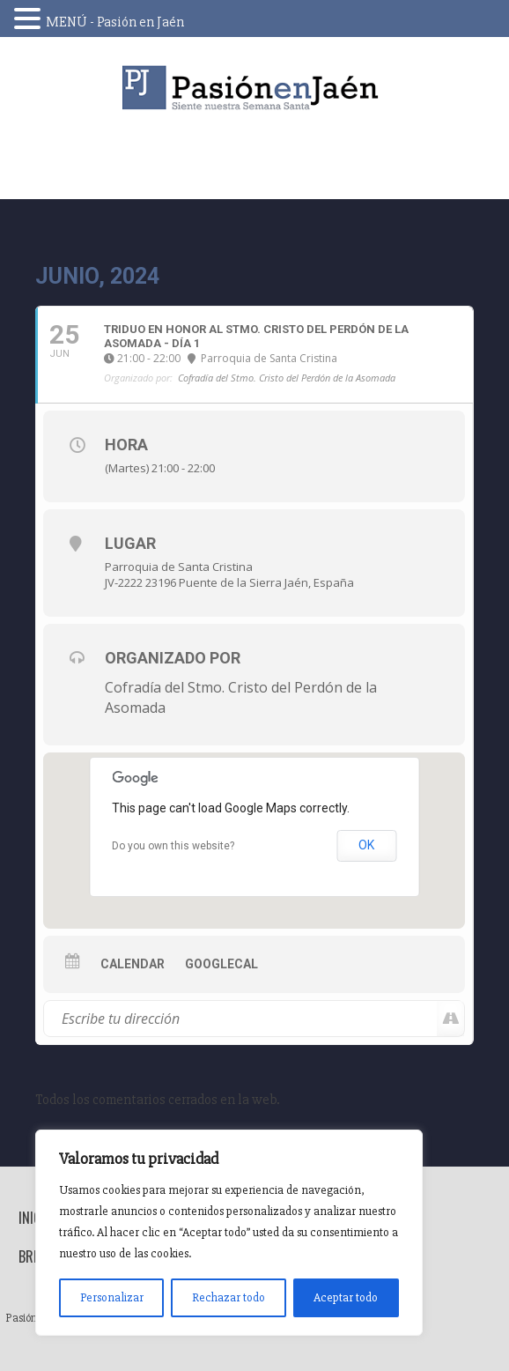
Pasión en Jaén (254, 88)
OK (366, 845)
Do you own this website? (173, 846)
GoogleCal (221, 964)
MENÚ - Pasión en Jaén (115, 22)
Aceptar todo (346, 1297)
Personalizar (112, 1297)
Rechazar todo (228, 1297)
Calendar (132, 964)
